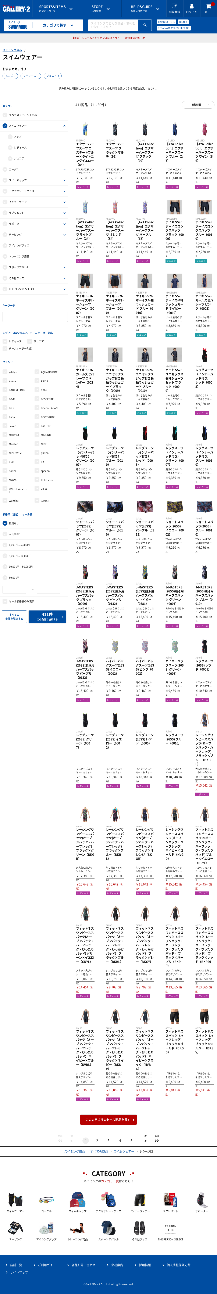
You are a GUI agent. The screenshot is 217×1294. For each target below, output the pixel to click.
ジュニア (51, 76)
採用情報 (145, 1265)
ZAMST (45, 489)
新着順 (196, 104)
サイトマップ (19, 1272)
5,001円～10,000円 (20, 541)
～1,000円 (15, 519)
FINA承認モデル (166, 22)
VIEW (44, 477)
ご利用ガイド (47, 1265)
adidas (13, 360)
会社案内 (117, 1265)
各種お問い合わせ (83, 1265)
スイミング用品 (12, 50)
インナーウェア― (19, 199)
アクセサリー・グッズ (21, 188)
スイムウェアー (18, 123)
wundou (13, 489)
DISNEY (183, 22)
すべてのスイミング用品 (23, 112)
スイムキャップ (18, 177)
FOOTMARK (48, 405)
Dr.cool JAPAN (49, 396)
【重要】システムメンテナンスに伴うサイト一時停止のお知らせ (108, 38)
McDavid (14, 423)
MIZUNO (46, 423)
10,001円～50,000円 (21, 552)
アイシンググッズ (19, 242)
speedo (45, 459)
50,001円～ (15, 563)
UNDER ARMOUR (18, 479)
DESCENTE (47, 387)
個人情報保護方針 (179, 1265)
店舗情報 (97, 8)
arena (12, 369)
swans (13, 468)
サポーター (15, 221)
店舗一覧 (16, 1265)
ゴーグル (14, 166)
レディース (29, 76)
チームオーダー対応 (20, 340)
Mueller (13, 432)
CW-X (44, 378)
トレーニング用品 (19, 253)
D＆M (12, 387)
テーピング (15, 231)
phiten (45, 441)
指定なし (14, 509)
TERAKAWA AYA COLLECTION (173, 28)
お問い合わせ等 (142, 8)
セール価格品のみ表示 (21, 587)
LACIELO (46, 414)
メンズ (9, 76)
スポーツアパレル (19, 264)
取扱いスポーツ (52, 8)
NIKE (44, 432)
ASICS (44, 369)
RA (42, 450)
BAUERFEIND (17, 378)
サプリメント (16, 210)
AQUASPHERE (49, 360)
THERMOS (47, 468)
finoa (12, 405)
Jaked (12, 414)
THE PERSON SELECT (21, 286)
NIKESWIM (15, 441)
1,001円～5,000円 (19, 530)
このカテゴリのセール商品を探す (108, 1119)
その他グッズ (16, 275)
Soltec (12, 459)
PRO (11, 450)
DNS (11, 396)
